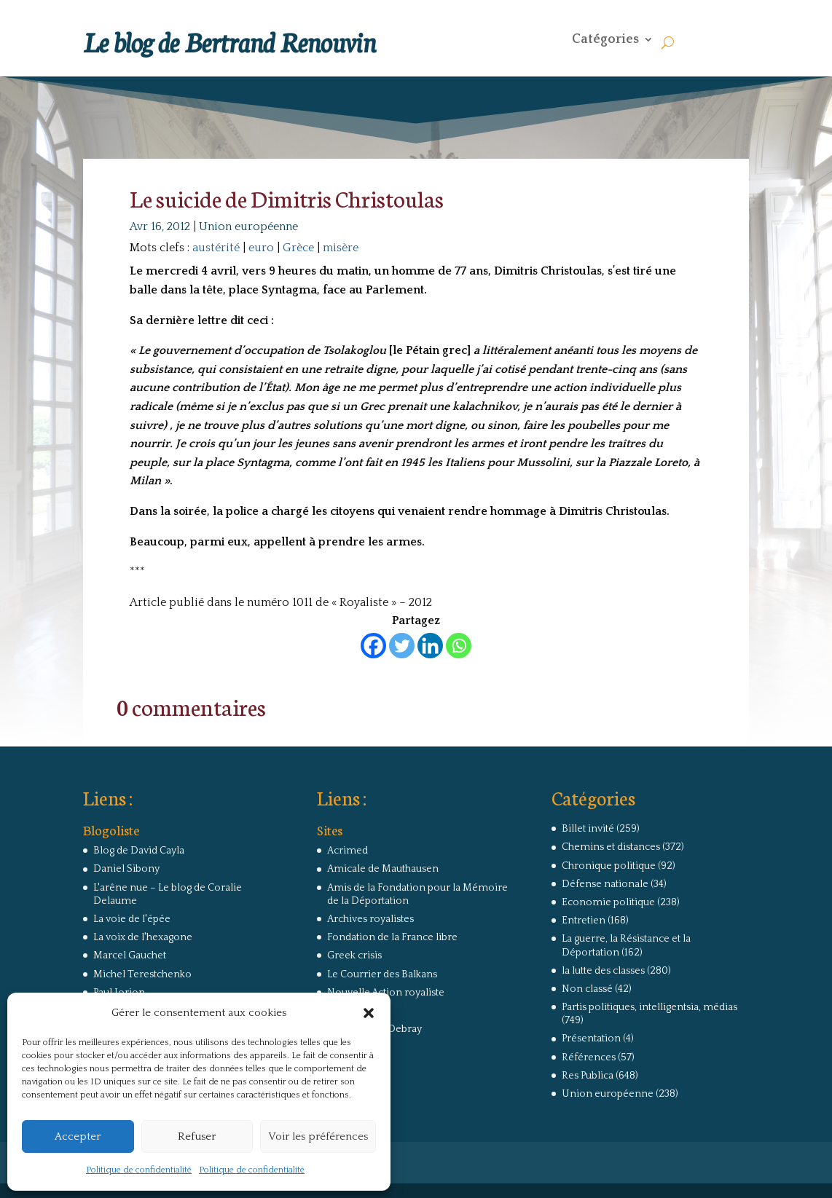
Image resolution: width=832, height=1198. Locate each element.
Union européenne (248, 226)
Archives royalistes (370, 919)
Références (589, 1057)
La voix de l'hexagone (142, 937)
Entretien (583, 920)
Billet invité (588, 829)
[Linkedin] (430, 645)
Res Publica (587, 1075)
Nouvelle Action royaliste (385, 992)
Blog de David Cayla (138, 850)
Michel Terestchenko (142, 974)
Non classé (587, 989)
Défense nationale (605, 884)
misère (340, 247)
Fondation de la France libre (392, 937)
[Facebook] (373, 645)
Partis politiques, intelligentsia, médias (649, 1007)
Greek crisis (354, 955)
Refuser (197, 1136)
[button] (368, 1013)
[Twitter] (402, 645)
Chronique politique (609, 866)
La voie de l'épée (131, 919)
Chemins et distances (611, 847)
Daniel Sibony (126, 869)
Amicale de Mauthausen (383, 869)
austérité (216, 247)
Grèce (298, 247)
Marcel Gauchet (129, 955)
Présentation (591, 1038)
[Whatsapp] (458, 645)
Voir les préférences (318, 1136)
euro (261, 247)
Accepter (78, 1136)
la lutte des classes (603, 971)
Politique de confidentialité (139, 1170)
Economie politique (608, 902)
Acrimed (347, 850)
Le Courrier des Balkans (382, 974)
